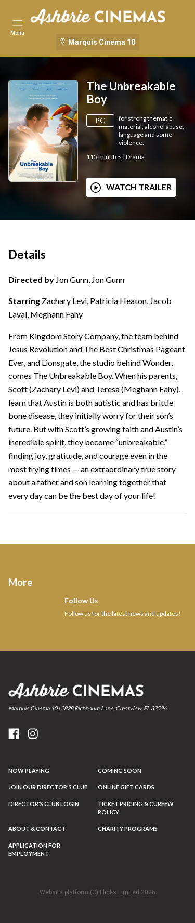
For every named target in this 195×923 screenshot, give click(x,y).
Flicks (108, 892)
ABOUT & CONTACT (37, 828)
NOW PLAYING (28, 770)
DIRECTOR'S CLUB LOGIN (43, 803)
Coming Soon (119, 770)
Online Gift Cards (126, 787)
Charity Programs (128, 828)
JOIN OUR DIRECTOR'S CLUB (48, 787)
